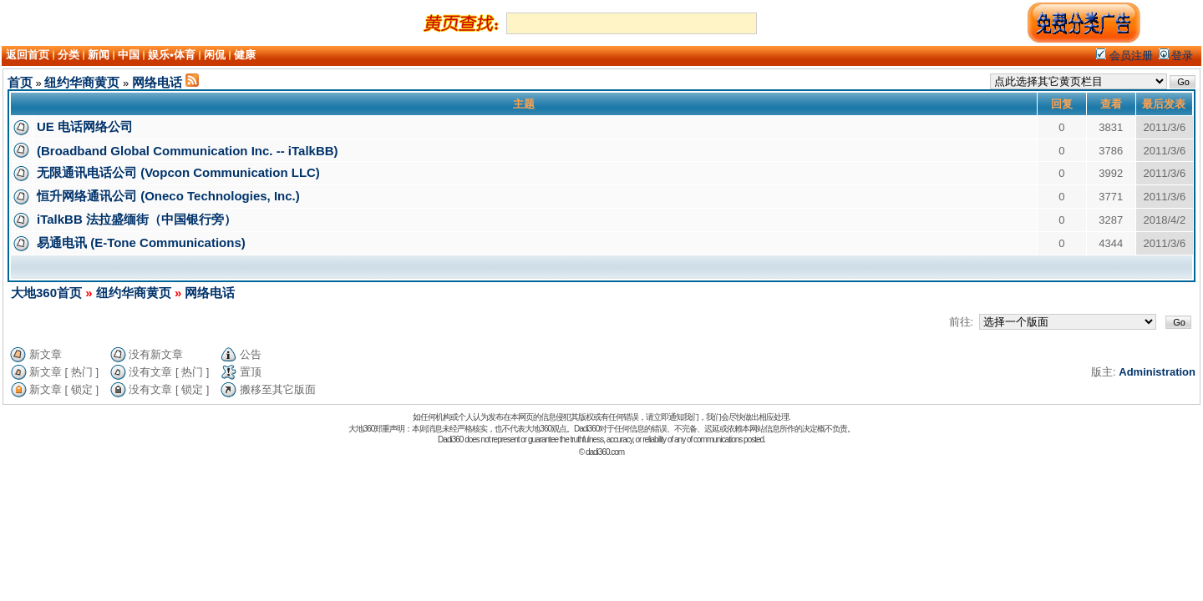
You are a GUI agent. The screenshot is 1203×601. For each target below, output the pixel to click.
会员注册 (1124, 55)
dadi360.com (605, 452)
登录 (1176, 55)
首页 (20, 82)
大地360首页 (46, 292)
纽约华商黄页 (81, 82)
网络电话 (157, 82)
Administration (1157, 372)
